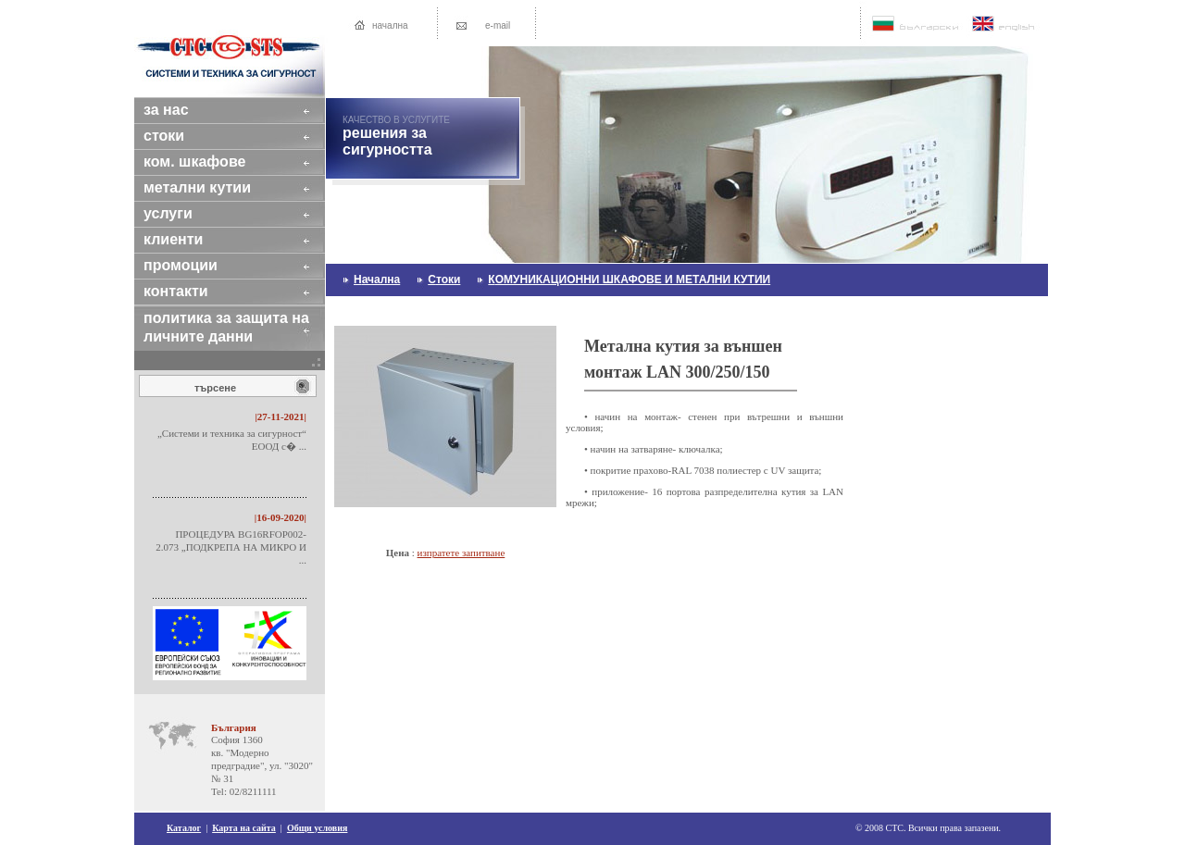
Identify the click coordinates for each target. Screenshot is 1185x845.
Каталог (184, 828)
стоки (180, 135)
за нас (182, 110)
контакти (192, 291)
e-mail (497, 25)
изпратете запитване (461, 552)
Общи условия (317, 828)
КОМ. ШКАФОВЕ (211, 161)
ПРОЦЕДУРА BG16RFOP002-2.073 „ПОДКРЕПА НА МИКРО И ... (231, 546)
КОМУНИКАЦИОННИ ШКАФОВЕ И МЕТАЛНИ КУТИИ (629, 279)
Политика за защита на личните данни (226, 327)
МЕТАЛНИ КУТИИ (213, 187)
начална (390, 25)
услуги (184, 213)
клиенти (189, 239)
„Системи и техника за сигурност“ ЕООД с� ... (231, 440)
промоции (196, 265)
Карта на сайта (244, 828)
